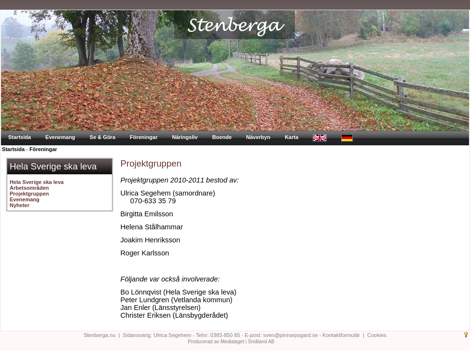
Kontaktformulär (341, 335)
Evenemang (60, 137)
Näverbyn (258, 137)
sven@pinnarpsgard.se (290, 335)
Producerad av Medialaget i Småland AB (231, 341)
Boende (222, 137)
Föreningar (143, 137)
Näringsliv (184, 137)
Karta (291, 137)
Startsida (19, 137)
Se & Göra (102, 137)
